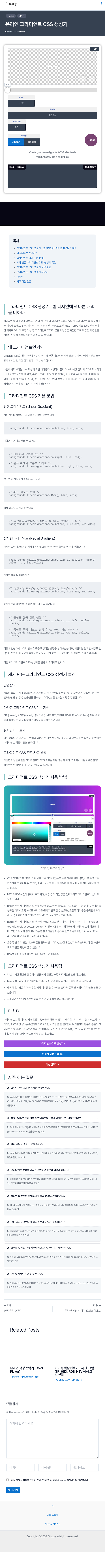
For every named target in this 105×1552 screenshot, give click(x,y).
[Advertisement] (52, 214)
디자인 (21, 16)
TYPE (23, 136)
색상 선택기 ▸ (52, 1064)
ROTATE (17, 121)
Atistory (11, 4)
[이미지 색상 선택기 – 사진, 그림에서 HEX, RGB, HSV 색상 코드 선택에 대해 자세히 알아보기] (68, 1350)
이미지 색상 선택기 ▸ (52, 1054)
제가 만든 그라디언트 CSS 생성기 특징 (36, 262)
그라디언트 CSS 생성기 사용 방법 (34, 267)
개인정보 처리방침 (52, 1523)
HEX (21, 97)
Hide (94, 49)
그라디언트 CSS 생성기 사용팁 (32, 272)
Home (11, 16)
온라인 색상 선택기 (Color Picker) (26, 1369)
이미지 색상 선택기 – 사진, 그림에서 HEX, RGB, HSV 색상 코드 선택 (74, 1371)
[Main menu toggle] (101, 4)
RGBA (52, 109)
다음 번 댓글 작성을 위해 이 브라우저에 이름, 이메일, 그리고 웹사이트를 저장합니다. (49, 1479)
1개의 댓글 (14, 1376)
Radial (32, 141)
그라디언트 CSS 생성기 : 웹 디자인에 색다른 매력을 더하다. (47, 248)
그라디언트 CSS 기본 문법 (30, 257)
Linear (16, 141)
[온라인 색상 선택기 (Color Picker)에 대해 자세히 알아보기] (23, 1350)
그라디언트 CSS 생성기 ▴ (52, 1043)
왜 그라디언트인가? (27, 253)
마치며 (20, 276)
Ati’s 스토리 (52, 1514)
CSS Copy (90, 167)
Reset (91, 139)
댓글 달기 (59, 1380)
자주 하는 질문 (24, 281)
